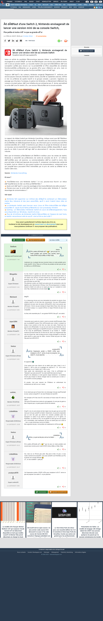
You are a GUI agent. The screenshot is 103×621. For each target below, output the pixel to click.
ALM (39, 5)
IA (35, 5)
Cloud (31, 5)
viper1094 (13, 350)
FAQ (25, 1)
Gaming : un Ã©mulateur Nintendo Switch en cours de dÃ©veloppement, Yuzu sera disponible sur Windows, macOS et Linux (36, 220)
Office (85, 5)
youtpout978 (13, 501)
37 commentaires (41, 46)
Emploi (55, 1)
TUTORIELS (13, 7)
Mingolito (13, 302)
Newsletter (46, 1)
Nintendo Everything (19, 183)
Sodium (13, 275)
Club (78, 1)
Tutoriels (18, 1)
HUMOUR (81, 7)
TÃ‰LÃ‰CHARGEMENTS (45, 7)
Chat (38, 1)
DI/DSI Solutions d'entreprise (19, 5)
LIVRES (34, 7)
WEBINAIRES (26, 7)
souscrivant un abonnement (45, 234)
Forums (9, 1)
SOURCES (57, 7)
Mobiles (91, 5)
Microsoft (45, 5)
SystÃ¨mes (99, 5)
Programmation (71, 5)
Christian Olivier (28, 46)
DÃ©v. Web (58, 5)
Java (51, 5)
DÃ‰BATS (64, 7)
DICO (75, 7)
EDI (64, 5)
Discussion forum (86, 51)
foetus (13, 374)
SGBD (80, 5)
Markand (13, 325)
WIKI (70, 7)
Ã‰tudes (64, 1)
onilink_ (13, 421)
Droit (71, 1)
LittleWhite (13, 440)
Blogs (31, 1)
